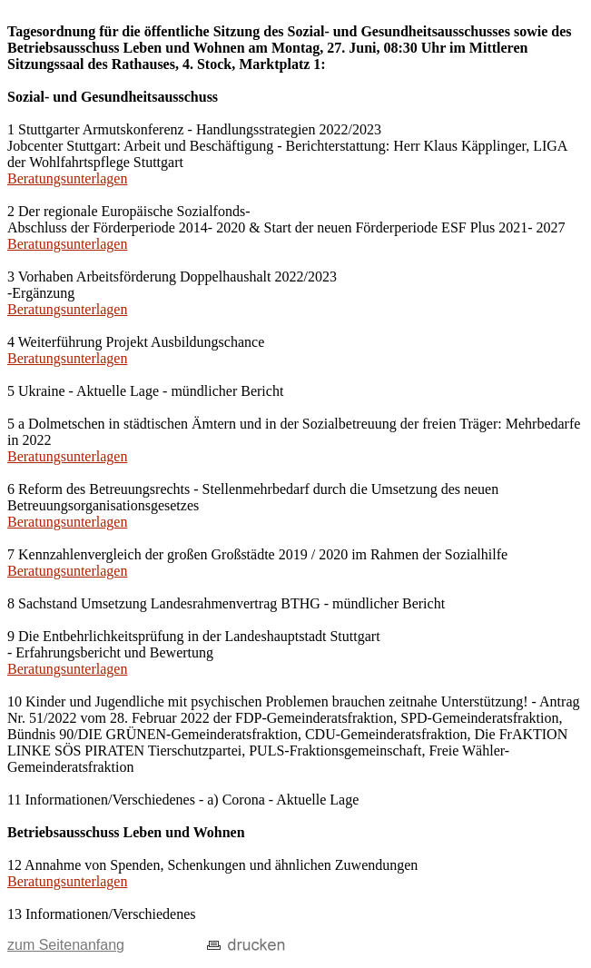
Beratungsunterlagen (67, 178)
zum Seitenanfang (65, 945)
